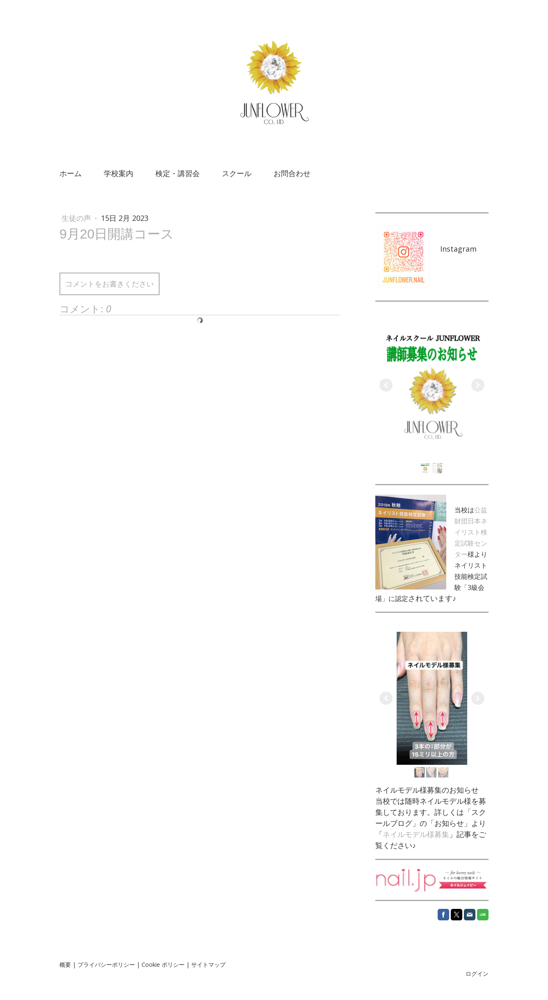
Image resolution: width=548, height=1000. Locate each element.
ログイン (477, 973)
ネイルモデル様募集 (416, 834)
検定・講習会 (177, 173)
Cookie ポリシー (163, 964)
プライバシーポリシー (106, 964)
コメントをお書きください (109, 284)
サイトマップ (208, 964)
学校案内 (118, 173)
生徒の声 (77, 218)
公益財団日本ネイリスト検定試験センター (470, 532)
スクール (236, 173)
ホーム (70, 173)
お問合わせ (292, 173)
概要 (65, 964)
